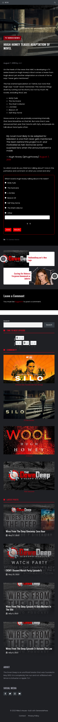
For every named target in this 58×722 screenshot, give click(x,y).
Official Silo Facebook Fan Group (29, 384)
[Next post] (54, 276)
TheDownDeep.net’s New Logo (37, 259)
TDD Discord (29, 491)
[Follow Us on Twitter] (10, 693)
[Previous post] (3, 259)
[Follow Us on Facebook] (5, 693)
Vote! (8, 230)
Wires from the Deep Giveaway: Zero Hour (25, 531)
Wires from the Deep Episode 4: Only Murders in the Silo (28, 608)
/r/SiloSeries (29, 420)
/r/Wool (29, 456)
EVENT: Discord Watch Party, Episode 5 (24, 570)
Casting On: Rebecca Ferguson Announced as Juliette (21, 276)
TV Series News (12, 38)
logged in (19, 301)
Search (6, 321)
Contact (22, 716)
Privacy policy (33, 716)
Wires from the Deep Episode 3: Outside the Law (29, 648)
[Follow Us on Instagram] (15, 693)
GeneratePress (42, 710)
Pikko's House (21, 710)
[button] (55, 2)
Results (17, 230)
